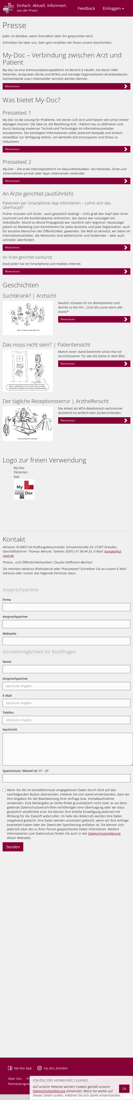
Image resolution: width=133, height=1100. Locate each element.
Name (7, 662)
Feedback (86, 8)
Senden (13, 846)
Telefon (8, 712)
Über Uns (15, 1079)
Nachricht (10, 729)
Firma (7, 600)
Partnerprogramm (21, 1084)
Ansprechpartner (15, 616)
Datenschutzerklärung (104, 833)
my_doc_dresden (56, 1068)
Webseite (9, 633)
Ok (124, 1089)
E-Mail (7, 695)
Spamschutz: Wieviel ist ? (25, 771)
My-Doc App (23, 1068)
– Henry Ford (66, 182)
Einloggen (113, 8)
